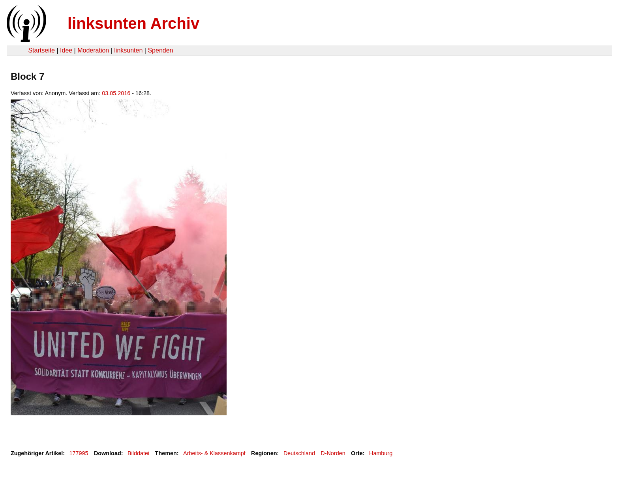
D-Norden (333, 453)
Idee (66, 50)
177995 (78, 453)
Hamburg (380, 453)
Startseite (41, 50)
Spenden (160, 50)
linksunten (128, 50)
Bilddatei (138, 453)
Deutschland (299, 453)
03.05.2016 (116, 93)
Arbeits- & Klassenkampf (214, 453)
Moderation (93, 50)
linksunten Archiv (133, 23)
